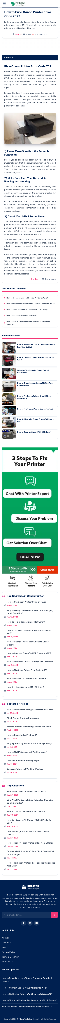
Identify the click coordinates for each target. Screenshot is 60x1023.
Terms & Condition (10, 957)
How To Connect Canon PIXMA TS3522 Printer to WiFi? (30, 304)
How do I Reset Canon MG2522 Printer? (25, 687)
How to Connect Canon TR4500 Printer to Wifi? (27, 298)
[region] (30, 47)
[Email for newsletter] (26, 915)
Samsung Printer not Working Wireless (25, 769)
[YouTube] (36, 923)
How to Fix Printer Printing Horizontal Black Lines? (30, 710)
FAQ (4, 947)
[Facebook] (23, 923)
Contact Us (7, 942)
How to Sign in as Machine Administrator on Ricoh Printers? (29, 1000)
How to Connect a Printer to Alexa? (21, 316)
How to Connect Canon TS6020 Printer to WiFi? (24, 988)
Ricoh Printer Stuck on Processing (23, 718)
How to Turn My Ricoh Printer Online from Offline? (30, 843)
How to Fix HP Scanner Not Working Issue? (27, 752)
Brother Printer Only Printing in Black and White (29, 726)
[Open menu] (4, 3)
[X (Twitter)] (30, 923)
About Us (6, 938)
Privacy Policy (8, 952)
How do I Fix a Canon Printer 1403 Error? (26, 622)
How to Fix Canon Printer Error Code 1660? (27, 670)
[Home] (30, 888)
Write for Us (7, 961)
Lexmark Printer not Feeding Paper (23, 760)
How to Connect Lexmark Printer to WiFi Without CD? (27, 1006)
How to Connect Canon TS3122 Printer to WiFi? (29, 653)
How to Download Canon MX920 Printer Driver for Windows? (28, 323)
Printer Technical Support (28, 1019)
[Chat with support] (30, 518)
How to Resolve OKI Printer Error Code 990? (27, 678)
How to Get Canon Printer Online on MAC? (26, 602)
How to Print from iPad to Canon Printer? (35, 409)
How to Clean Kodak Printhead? (22, 735)
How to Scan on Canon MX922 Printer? (34, 432)
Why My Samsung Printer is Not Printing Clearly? (29, 743)
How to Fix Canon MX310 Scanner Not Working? (27, 310)
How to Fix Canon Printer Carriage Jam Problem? (30, 662)
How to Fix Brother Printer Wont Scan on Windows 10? (27, 994)
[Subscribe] (54, 915)
